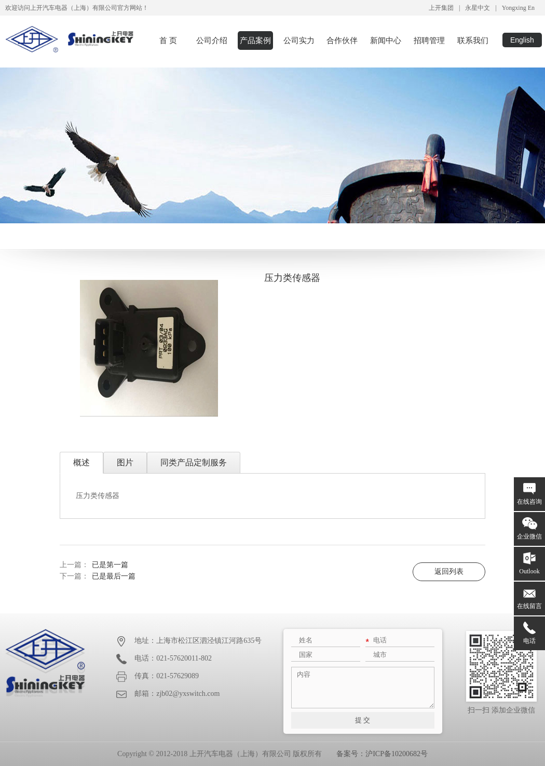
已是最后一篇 (113, 576)
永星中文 (477, 7)
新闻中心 (385, 40)
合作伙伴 (342, 40)
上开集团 (441, 7)
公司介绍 (211, 40)
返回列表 (449, 571)
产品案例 (255, 40)
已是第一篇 (110, 565)
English (522, 40)
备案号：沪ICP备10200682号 (382, 754)
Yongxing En (518, 7)
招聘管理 (429, 40)
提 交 (362, 720)
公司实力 (299, 40)
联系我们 (472, 40)
